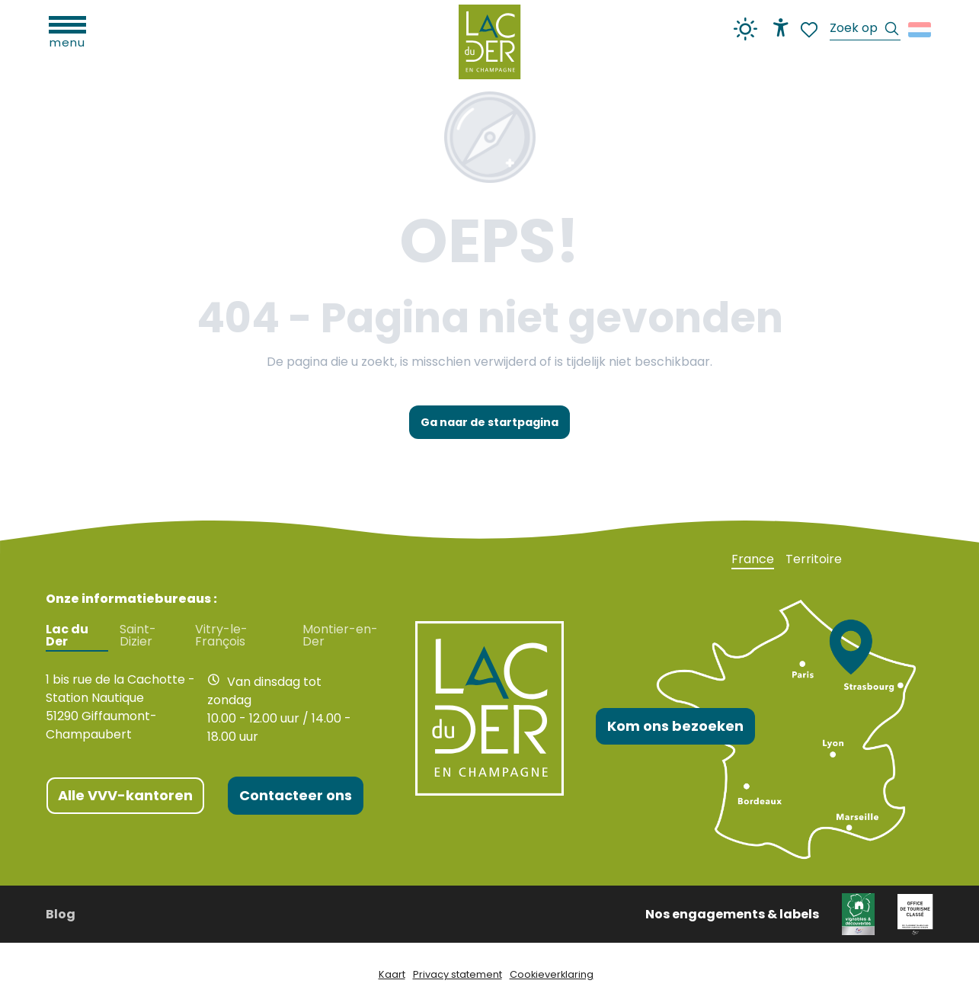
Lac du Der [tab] (67, 635)
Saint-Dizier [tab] (138, 635)
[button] (865, 30)
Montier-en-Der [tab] (340, 635)
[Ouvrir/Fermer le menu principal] (67, 30)
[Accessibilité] (780, 27)
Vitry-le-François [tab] (221, 635)
